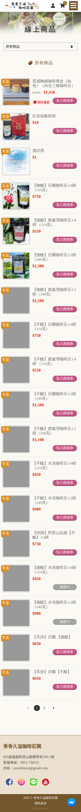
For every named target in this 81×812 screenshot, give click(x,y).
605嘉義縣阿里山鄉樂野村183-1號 (28, 757)
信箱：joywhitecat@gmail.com (25, 768)
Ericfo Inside (40, 808)
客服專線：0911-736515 (21, 762)
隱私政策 (41, 803)
